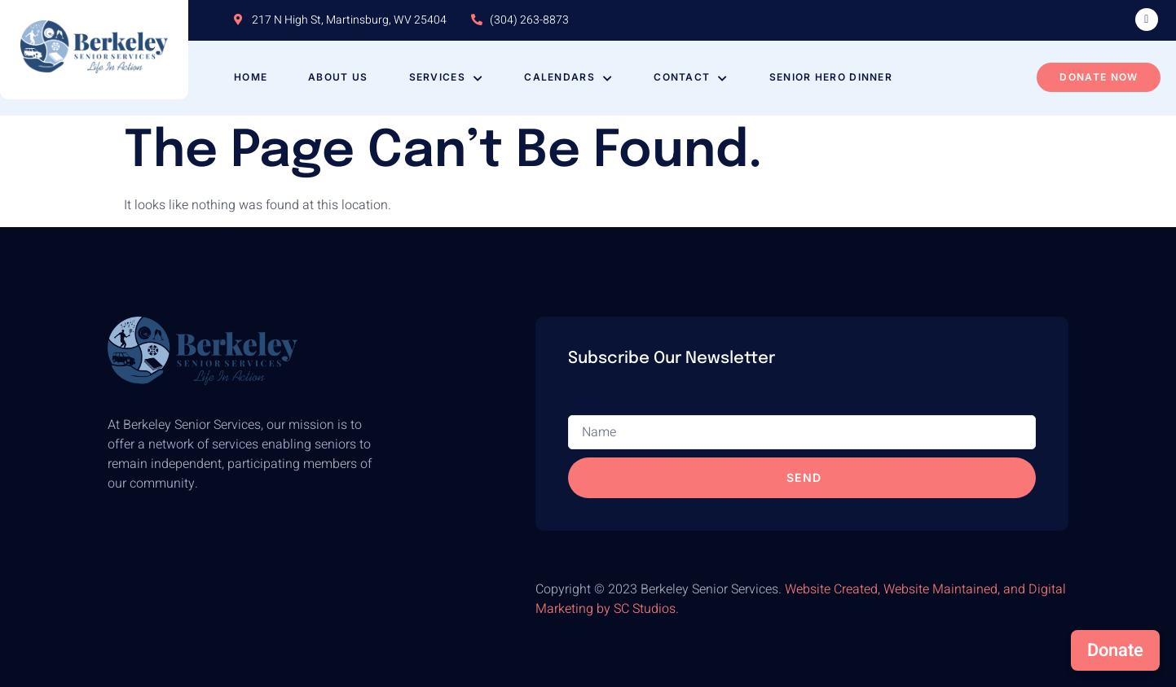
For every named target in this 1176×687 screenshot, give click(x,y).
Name (586, 400)
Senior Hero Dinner (830, 77)
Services (446, 77)
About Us (338, 77)
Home (250, 77)
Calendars (568, 77)
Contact (691, 77)
